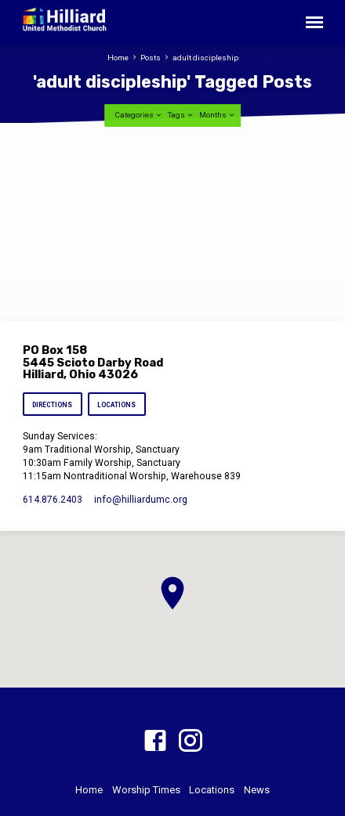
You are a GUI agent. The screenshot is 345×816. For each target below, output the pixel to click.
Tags (181, 114)
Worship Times (146, 790)
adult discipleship (205, 57)
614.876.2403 (52, 499)
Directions (52, 405)
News (257, 790)
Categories (138, 114)
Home (118, 57)
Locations (116, 405)
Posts (150, 57)
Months (217, 114)
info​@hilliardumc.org (140, 499)
